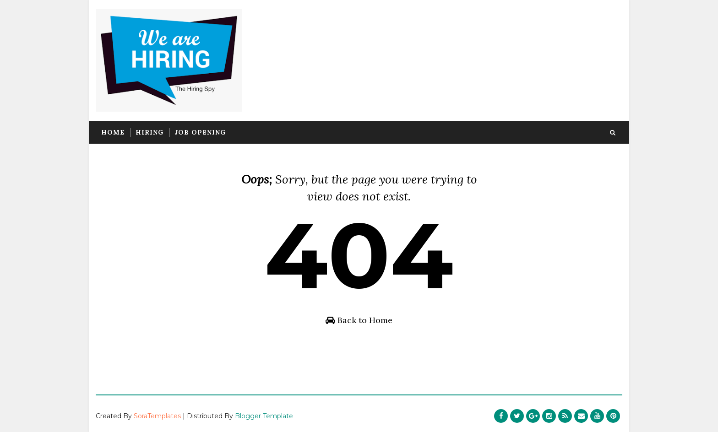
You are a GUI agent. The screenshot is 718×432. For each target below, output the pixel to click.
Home (113, 132)
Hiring (149, 132)
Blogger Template (264, 416)
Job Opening (200, 132)
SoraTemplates (157, 416)
